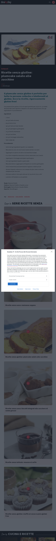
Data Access (28, 289)
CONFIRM (14, 283)
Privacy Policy (36, 289)
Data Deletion (20, 289)
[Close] (52, 252)
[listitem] (28, 276)
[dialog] (28, 270)
